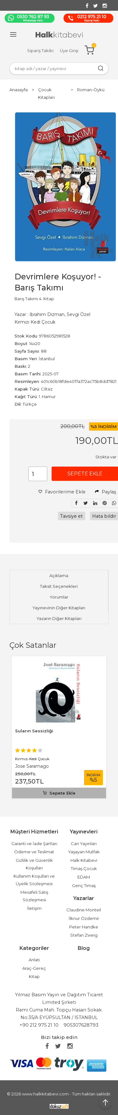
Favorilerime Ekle (62, 492)
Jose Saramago (32, 766)
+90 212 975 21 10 (39, 1025)
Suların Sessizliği (34, 730)
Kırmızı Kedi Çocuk (32, 758)
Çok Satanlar (32, 645)
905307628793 (81, 1025)
